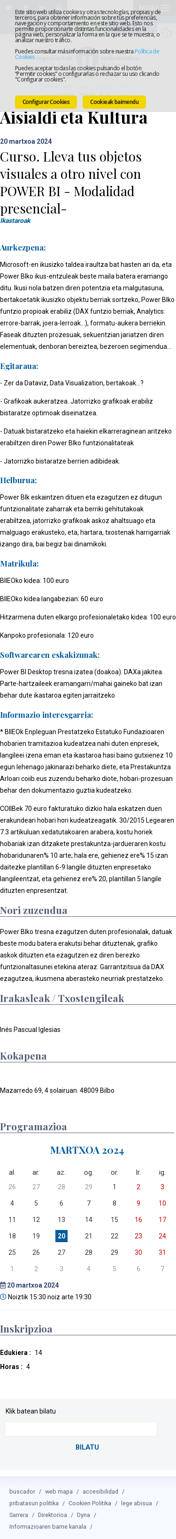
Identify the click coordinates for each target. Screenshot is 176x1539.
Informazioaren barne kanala (47, 1523)
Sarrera (18, 1512)
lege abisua (136, 1500)
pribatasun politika (34, 1500)
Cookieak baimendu (114, 102)
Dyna (83, 1512)
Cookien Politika (90, 1500)
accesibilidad (100, 1488)
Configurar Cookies (46, 102)
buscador (22, 1488)
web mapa (59, 1488)
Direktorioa (52, 1512)
